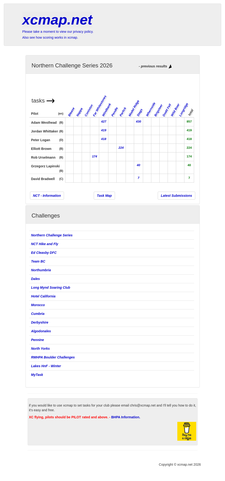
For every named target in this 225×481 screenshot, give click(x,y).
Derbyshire (39, 322)
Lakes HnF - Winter (46, 366)
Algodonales (41, 331)
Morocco (38, 305)
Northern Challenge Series (52, 235)
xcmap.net (57, 20)
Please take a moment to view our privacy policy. (57, 31)
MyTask (37, 375)
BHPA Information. (125, 417)
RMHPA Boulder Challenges (53, 357)
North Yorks (40, 348)
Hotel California (43, 296)
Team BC (38, 261)
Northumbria (41, 270)
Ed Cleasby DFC (44, 253)
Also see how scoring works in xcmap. (50, 37)
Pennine (37, 340)
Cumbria (38, 314)
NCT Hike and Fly (44, 244)
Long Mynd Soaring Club (50, 287)
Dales (35, 279)
